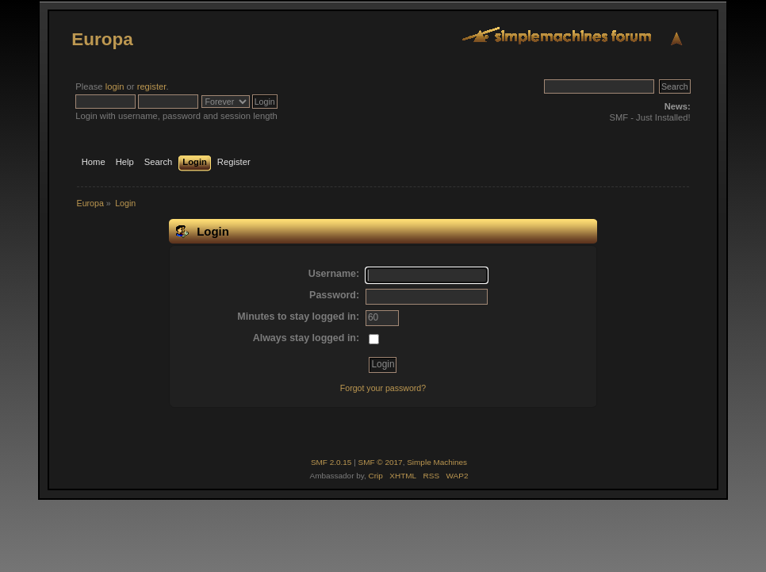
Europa (101, 39)
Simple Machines (437, 462)
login (114, 86)
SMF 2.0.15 (331, 462)
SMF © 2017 (380, 462)
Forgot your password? (383, 388)
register (152, 86)
